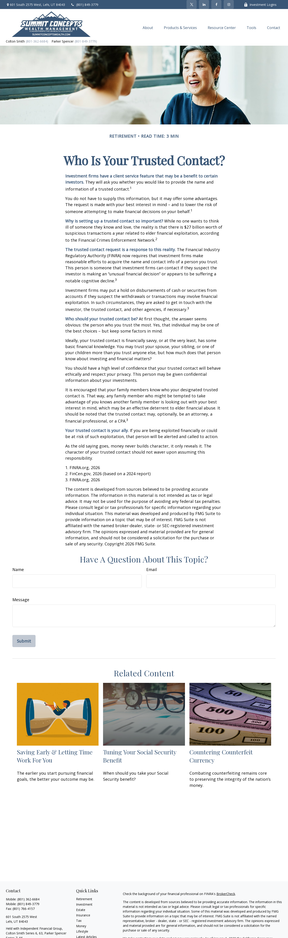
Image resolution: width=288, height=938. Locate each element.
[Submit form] (24, 641)
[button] (148, 27)
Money (81, 926)
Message (20, 599)
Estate (80, 910)
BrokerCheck (225, 894)
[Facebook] (216, 4)
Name (18, 569)
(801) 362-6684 (28, 899)
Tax (78, 920)
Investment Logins (260, 4)
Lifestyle (82, 931)
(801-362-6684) (37, 41)
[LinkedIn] (204, 4)
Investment (84, 904)
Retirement (84, 899)
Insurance (83, 915)
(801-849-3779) (86, 41)
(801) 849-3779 (84, 4)
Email (151, 569)
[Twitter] (192, 4)
